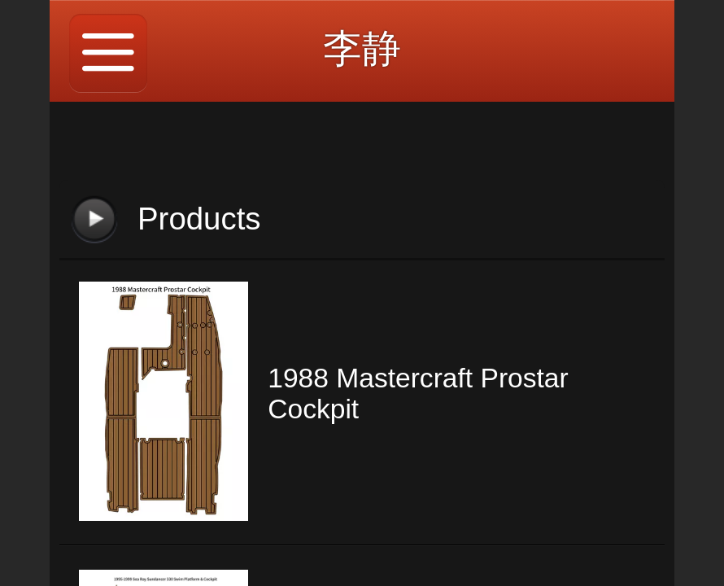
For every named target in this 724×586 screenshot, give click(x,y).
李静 (362, 48)
